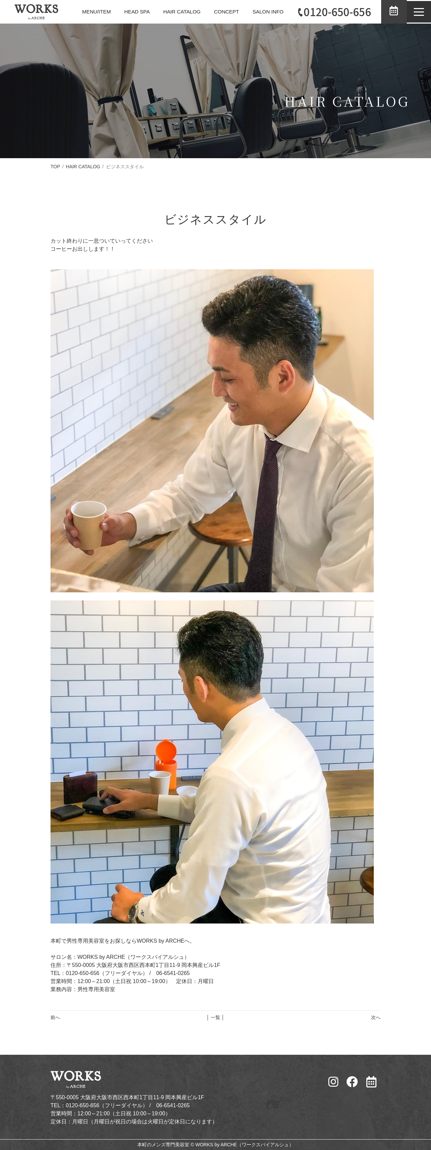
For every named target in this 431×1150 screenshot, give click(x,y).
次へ (375, 1017)
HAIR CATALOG (172, 11)
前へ (55, 1017)
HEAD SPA (125, 11)
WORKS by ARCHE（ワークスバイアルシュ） (244, 1144)
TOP (55, 166)
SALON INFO (261, 11)
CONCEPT (218, 11)
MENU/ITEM (84, 11)
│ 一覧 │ (215, 1017)
